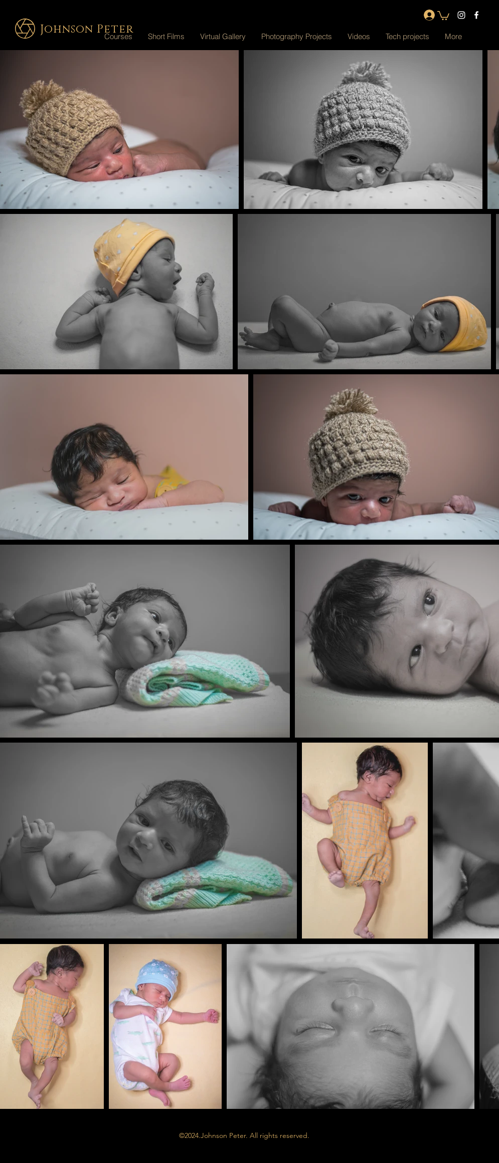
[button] (222, 36)
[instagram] (461, 15)
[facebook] (476, 15)
